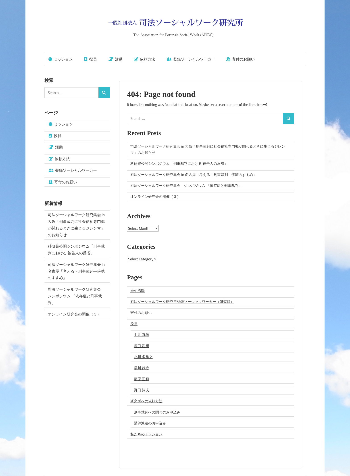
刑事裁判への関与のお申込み (157, 412)
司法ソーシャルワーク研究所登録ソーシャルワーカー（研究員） (182, 301)
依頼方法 (144, 59)
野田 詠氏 (141, 390)
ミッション (60, 59)
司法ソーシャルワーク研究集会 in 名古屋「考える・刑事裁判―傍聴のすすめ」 (193, 174)
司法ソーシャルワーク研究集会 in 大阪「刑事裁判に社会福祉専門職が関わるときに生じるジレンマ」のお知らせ (207, 149)
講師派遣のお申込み (150, 423)
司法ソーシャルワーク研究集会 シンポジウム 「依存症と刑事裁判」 (186, 185)
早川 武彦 (141, 368)
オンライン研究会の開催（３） (155, 196)
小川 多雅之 (143, 356)
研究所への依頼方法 (146, 401)
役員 (90, 59)
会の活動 (137, 290)
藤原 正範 (141, 379)
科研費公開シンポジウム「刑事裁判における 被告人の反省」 (179, 163)
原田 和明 (141, 346)
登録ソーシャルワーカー (191, 59)
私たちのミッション (146, 434)
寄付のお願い (240, 59)
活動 (115, 59)
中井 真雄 (141, 334)
